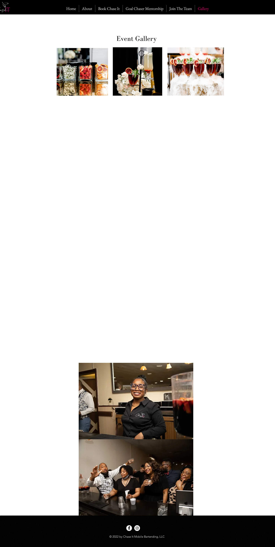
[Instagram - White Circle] (137, 528)
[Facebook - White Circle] (129, 528)
